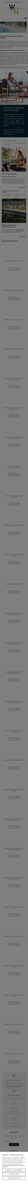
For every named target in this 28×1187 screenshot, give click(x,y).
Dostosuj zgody (14, 1174)
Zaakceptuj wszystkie (14, 1178)
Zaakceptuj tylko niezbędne (14, 1170)
